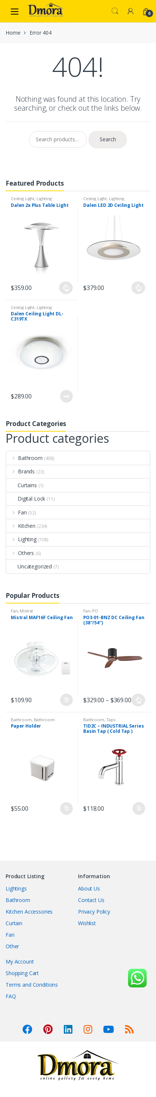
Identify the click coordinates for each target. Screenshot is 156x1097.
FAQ (11, 996)
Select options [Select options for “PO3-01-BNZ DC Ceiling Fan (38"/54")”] (138, 700)
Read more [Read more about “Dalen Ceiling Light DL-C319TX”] (66, 396)
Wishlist (87, 923)
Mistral (26, 611)
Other (12, 946)
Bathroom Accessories (33, 722)
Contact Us (91, 900)
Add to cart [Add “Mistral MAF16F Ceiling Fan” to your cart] (66, 700)
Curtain (14, 923)
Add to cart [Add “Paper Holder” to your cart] (66, 808)
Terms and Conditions (32, 984)
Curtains (21, 485)
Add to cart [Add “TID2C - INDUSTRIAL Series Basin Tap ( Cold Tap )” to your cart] (138, 808)
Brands (20, 471)
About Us (89, 888)
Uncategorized (29, 566)
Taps (110, 719)
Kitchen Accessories (29, 911)
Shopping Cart (22, 973)
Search (115, 11)
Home (13, 32)
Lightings (16, 888)
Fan (16, 512)
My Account (20, 961)
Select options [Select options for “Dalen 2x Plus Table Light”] (66, 287)
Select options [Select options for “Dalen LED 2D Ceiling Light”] (138, 287)
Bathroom (24, 457)
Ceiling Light (22, 198)
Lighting (44, 198)
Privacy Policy (94, 911)
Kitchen (20, 525)
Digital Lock (25, 498)
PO (95, 611)
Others (20, 553)
